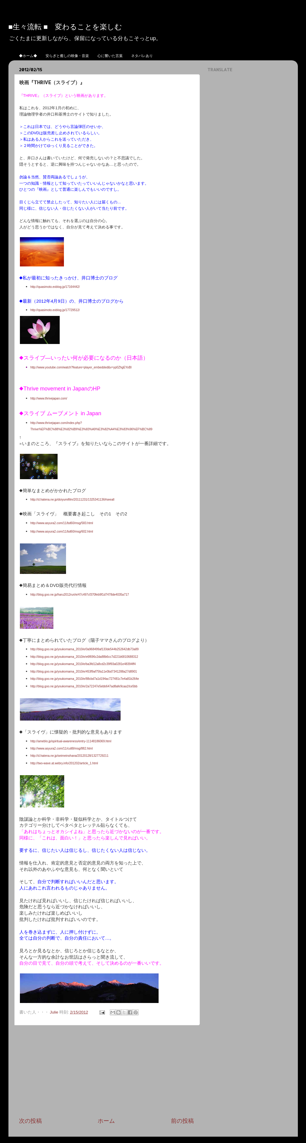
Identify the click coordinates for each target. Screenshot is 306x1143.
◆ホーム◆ (28, 55)
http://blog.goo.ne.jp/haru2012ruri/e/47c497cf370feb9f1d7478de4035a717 (79, 594)
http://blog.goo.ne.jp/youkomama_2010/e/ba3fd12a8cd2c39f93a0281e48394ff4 (83, 664)
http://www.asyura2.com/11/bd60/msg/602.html (61, 531)
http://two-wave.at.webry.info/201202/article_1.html (64, 763)
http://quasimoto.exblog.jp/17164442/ (55, 286)
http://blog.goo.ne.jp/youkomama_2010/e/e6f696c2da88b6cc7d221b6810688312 (84, 656)
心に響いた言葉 (110, 55)
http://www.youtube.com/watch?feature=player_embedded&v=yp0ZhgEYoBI (81, 367)
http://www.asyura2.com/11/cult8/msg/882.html (61, 748)
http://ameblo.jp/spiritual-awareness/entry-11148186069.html (71, 741)
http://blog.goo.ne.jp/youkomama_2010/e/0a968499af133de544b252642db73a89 (84, 649)
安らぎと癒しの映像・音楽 (67, 55)
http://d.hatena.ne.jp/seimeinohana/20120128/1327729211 (69, 755)
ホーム (106, 1121)
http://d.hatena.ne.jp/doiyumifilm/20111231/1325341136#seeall (72, 499)
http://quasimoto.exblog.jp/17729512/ (55, 310)
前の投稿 (182, 1121)
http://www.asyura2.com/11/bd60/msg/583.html (61, 523)
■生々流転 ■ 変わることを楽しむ (65, 26)
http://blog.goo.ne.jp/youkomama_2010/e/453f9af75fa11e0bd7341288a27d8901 (83, 671)
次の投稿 (30, 1121)
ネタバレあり (142, 55)
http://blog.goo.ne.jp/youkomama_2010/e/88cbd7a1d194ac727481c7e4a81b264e (84, 678)
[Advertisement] (106, 1071)
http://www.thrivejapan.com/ (48, 398)
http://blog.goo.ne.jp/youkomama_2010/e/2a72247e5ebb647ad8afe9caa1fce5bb (83, 686)
